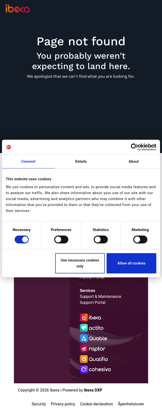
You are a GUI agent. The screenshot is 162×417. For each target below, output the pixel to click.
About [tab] (134, 161)
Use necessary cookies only (80, 263)
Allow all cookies (131, 263)
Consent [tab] (28, 161)
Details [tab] (81, 161)
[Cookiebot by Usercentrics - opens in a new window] (134, 147)
